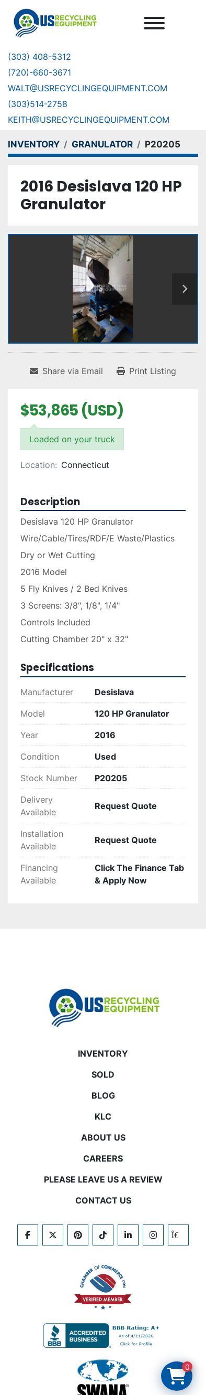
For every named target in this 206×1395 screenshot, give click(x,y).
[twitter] (52, 1234)
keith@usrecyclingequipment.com (88, 119)
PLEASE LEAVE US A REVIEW (103, 1179)
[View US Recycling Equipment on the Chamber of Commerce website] (103, 1287)
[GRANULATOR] (102, 144)
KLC (103, 1116)
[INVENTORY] (34, 144)
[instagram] (153, 1234)
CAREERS (103, 1158)
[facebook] (27, 1234)
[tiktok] (103, 1234)
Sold (103, 1074)
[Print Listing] (146, 371)
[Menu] (154, 23)
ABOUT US (103, 1137)
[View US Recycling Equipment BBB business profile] (103, 1335)
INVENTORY (103, 1053)
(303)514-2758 (37, 104)
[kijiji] (178, 1234)
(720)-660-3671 (39, 72)
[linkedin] (128, 1234)
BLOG (103, 1095)
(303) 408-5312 (39, 56)
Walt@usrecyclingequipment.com (87, 88)
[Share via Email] (66, 371)
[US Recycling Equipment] (103, 1007)
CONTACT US (103, 1200)
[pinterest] (77, 1234)
